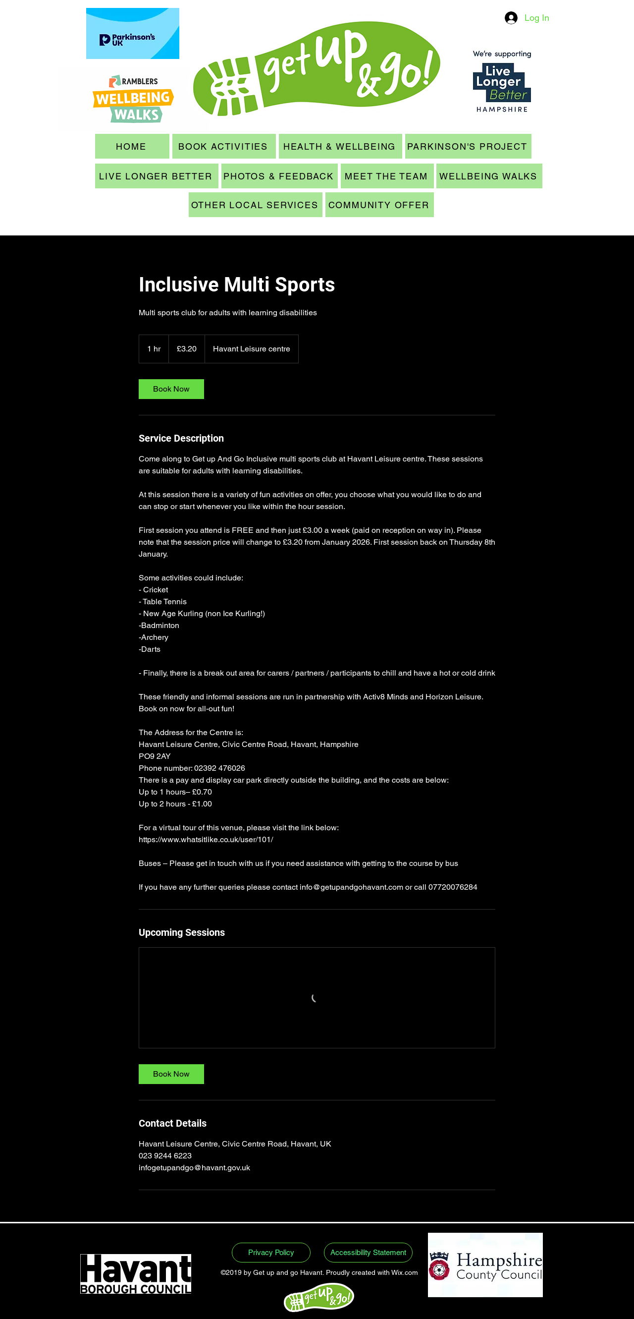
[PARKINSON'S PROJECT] (468, 146)
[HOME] (132, 146)
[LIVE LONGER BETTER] (156, 176)
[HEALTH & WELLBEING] (340, 146)
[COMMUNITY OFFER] (379, 204)
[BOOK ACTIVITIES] (224, 146)
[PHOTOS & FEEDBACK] (279, 176)
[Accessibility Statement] (368, 1252)
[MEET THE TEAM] (387, 176)
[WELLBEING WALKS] (489, 176)
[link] (171, 389)
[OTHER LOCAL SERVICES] (255, 204)
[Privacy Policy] (271, 1252)
